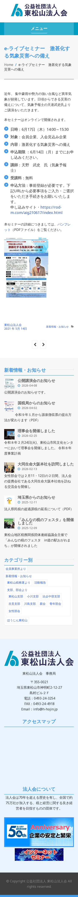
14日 (24, 329)
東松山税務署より (18, 582)
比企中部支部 (51, 596)
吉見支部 (14, 604)
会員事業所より (16, 569)
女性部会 (14, 611)
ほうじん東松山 (17, 620)
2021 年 (9, 329)
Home (8, 64)
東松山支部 (16, 596)
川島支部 (30, 604)
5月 (18, 329)
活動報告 (40, 582)
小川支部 (33, 596)
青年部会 (55, 604)
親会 (43, 604)
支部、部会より (17, 590)
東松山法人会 (13, 325)
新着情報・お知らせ (57, 326)
